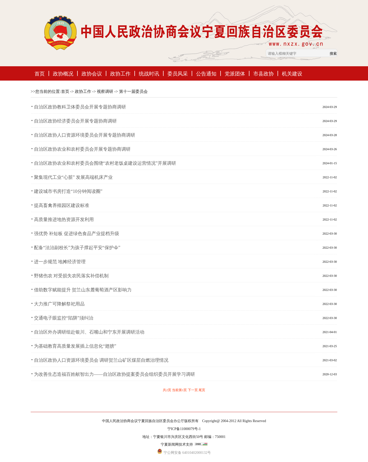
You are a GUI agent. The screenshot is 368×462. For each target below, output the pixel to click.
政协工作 (120, 73)
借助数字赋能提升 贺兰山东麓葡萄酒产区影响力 (83, 289)
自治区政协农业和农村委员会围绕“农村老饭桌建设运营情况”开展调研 (105, 163)
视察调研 (105, 91)
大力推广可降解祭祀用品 (59, 303)
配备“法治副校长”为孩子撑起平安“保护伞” (77, 247)
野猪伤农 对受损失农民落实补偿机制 (71, 275)
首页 (39, 73)
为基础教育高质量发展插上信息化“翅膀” (75, 346)
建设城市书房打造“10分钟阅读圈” (68, 191)
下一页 (193, 390)
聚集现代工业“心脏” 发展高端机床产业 (73, 177)
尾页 (202, 390)
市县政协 (263, 73)
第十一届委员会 (133, 91)
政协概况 (63, 73)
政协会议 (92, 73)
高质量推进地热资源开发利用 (64, 219)
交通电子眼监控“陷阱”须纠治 (63, 318)
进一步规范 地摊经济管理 (60, 261)
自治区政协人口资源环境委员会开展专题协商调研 (84, 135)
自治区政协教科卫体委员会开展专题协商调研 (80, 106)
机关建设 (292, 73)
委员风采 (177, 73)
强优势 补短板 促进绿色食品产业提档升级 (76, 233)
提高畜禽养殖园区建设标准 (61, 205)
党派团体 (235, 73)
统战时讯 (149, 73)
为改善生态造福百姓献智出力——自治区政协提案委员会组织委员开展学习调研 (114, 374)
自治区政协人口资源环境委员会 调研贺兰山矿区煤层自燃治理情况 (101, 360)
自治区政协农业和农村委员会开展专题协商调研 (82, 149)
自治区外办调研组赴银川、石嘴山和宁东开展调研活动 (89, 332)
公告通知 (206, 73)
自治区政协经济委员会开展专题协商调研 (75, 121)
